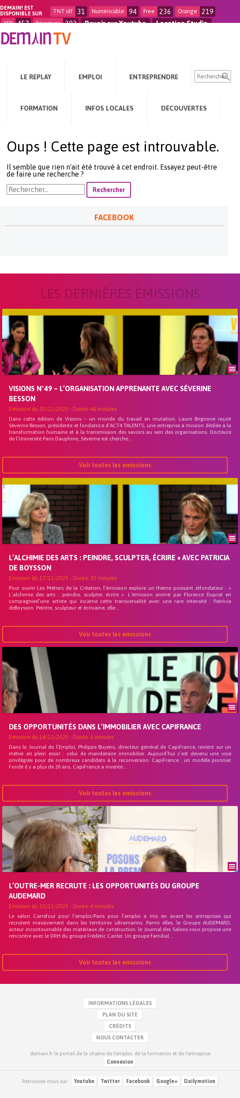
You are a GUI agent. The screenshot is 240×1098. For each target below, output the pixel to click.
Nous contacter (120, 1038)
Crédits (120, 1026)
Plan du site (120, 1015)
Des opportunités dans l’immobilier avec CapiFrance (105, 728)
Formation (39, 108)
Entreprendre (153, 77)
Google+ (167, 1081)
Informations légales (120, 1003)
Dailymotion (199, 1081)
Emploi (90, 77)
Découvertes (184, 108)
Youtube (84, 1081)
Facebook (138, 1081)
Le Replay (35, 77)
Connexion (120, 1062)
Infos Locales (109, 108)
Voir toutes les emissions (115, 466)
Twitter (110, 1081)
